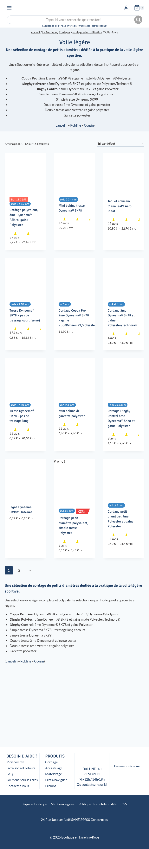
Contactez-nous (17, 786)
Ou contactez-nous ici (92, 784)
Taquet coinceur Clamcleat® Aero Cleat (120, 206)
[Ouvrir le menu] (9, 8)
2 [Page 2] (19, 570)
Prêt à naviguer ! (57, 780)
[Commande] (120, 144)
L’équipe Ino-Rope (34, 804)
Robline (75, 125)
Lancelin (61, 125)
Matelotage (53, 774)
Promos (50, 786)
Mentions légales (62, 804)
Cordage (51, 762)
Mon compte (15, 762)
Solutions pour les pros (22, 780)
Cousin (89, 125)
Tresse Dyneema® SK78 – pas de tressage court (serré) (25, 315)
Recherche (138, 20)
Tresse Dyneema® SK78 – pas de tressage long (22, 416)
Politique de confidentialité (98, 804)
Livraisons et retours (20, 768)
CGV (123, 804)
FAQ (9, 774)
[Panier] (139, 8)
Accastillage (53, 768)
